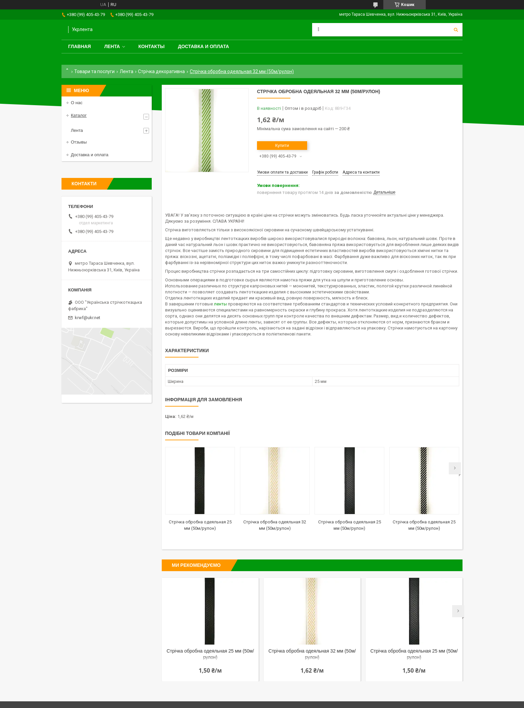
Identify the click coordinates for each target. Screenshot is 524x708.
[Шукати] (456, 29)
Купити (282, 145)
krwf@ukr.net (87, 317)
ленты (220, 303)
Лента (112, 46)
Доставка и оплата (203, 46)
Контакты (151, 46)
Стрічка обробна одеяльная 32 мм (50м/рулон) (312, 654)
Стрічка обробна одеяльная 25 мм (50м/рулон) (210, 654)
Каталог (79, 115)
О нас (77, 102)
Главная (79, 46)
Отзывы (79, 142)
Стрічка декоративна (161, 71)
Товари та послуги (94, 71)
